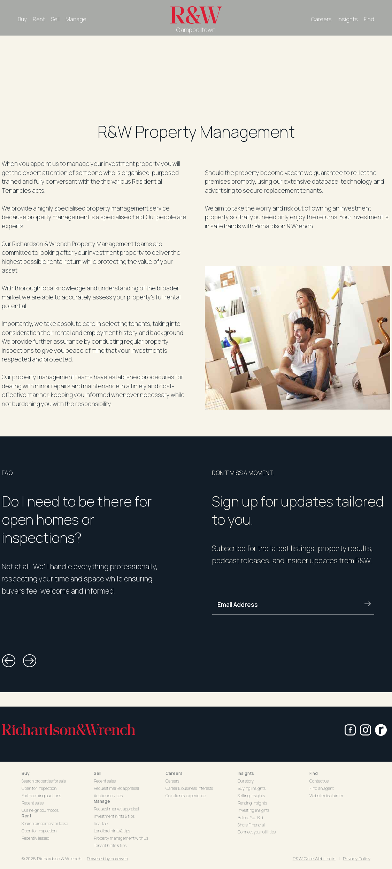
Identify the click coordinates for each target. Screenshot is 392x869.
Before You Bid (250, 818)
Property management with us (121, 838)
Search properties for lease (45, 823)
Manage (76, 19)
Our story (246, 781)
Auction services (108, 796)
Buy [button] (26, 773)
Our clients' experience (186, 796)
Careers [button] (174, 773)
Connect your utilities (257, 832)
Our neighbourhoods (40, 810)
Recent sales (33, 803)
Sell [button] (97, 773)
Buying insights (252, 788)
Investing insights (253, 810)
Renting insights (252, 803)
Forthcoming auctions (41, 796)
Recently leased (35, 838)
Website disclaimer (326, 796)
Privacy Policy (356, 858)
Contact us (319, 781)
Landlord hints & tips (112, 831)
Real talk (101, 823)
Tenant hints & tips (110, 845)
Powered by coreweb (107, 858)
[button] (9, 661)
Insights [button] (246, 773)
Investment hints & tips (114, 816)
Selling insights (251, 796)
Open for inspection (39, 788)
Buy (22, 19)
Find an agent (321, 788)
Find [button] (313, 773)
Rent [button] (26, 816)
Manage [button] (102, 801)
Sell (55, 19)
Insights (348, 19)
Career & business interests (189, 788)
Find (369, 19)
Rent (39, 19)
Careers (321, 19)
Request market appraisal (116, 788)
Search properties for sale (44, 781)
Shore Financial (251, 825)
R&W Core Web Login (314, 858)
